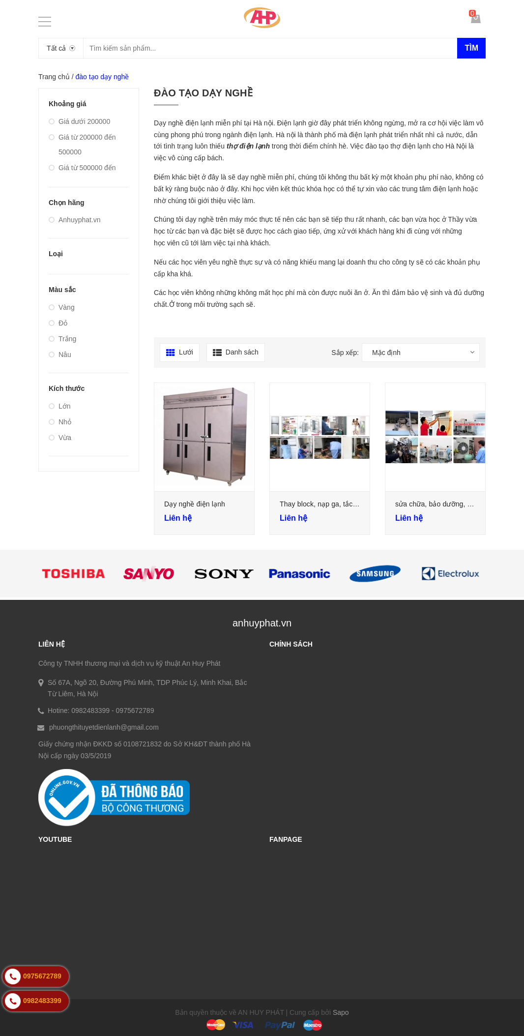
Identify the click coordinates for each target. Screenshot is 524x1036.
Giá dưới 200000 (79, 121)
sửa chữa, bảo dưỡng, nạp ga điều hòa (456, 504)
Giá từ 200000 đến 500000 (82, 144)
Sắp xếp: (345, 352)
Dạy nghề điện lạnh (194, 504)
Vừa (60, 438)
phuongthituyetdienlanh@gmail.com (104, 727)
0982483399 (90, 710)
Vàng (62, 307)
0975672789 (135, 710)
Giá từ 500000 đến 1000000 (82, 175)
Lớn (60, 406)
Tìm (471, 48)
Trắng (62, 339)
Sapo (341, 1012)
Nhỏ (60, 422)
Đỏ (58, 323)
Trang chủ (54, 77)
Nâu (60, 354)
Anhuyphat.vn (75, 220)
